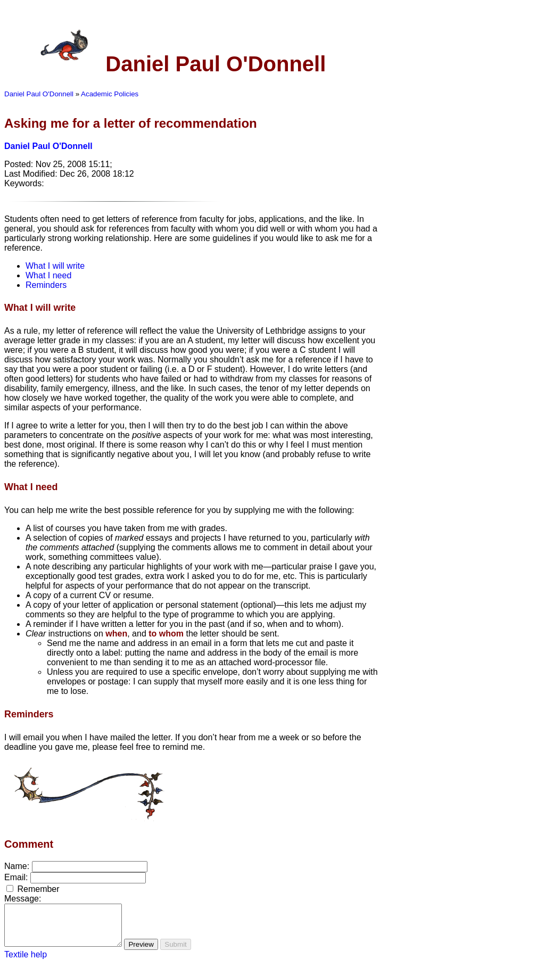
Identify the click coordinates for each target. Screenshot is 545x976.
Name (15, 866)
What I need (48, 275)
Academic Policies (109, 94)
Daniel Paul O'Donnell (38, 94)
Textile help (25, 962)
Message (21, 898)
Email (15, 877)
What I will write (55, 265)
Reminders (46, 285)
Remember (38, 889)
